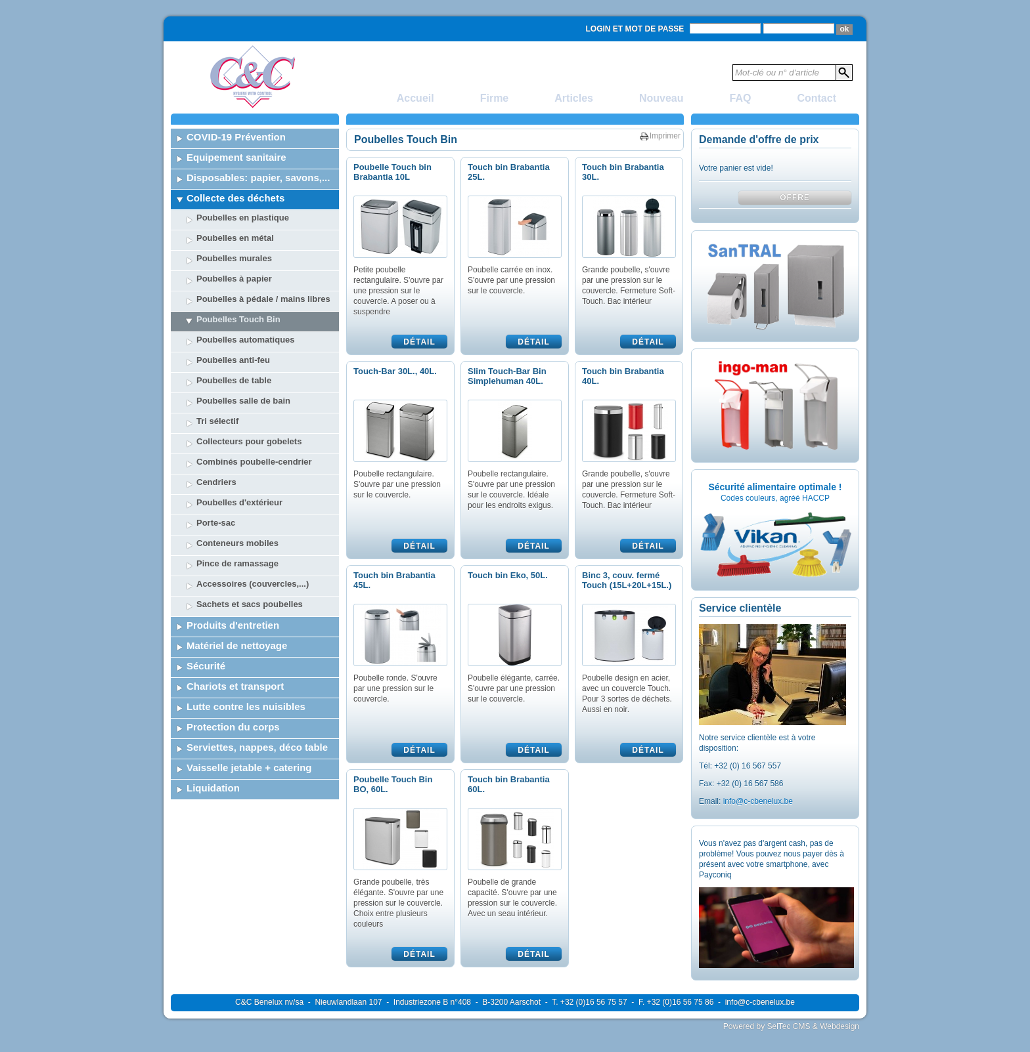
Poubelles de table (233, 380)
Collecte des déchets (235, 197)
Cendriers (216, 482)
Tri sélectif (217, 421)
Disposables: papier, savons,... (258, 177)
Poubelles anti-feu (233, 360)
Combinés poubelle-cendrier (254, 462)
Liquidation (213, 787)
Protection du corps (233, 726)
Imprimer (665, 135)
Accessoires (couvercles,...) (252, 584)
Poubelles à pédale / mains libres (263, 299)
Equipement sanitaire (236, 157)
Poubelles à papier (234, 279)
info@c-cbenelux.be (758, 801)
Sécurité (206, 665)
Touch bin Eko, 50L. (508, 575)
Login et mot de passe (635, 28)
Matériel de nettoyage (237, 645)
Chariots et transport (235, 686)
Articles (573, 98)
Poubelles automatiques (245, 340)
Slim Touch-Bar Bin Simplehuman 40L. (507, 376)
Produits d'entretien (233, 625)
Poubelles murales (234, 258)
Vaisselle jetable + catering (249, 767)
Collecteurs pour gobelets (249, 441)
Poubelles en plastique (242, 217)
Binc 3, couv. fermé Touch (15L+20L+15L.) (626, 580)
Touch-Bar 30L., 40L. (395, 371)
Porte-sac (215, 523)
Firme (494, 98)
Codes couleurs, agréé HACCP (775, 498)
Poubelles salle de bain (243, 401)
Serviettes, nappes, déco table (257, 747)
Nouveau (661, 98)
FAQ (740, 98)
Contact (816, 98)
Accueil (415, 98)
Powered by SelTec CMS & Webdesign (791, 1026)
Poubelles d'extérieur (239, 502)
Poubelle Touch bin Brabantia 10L (392, 172)
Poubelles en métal (235, 238)
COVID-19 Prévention (236, 136)
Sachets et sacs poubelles (249, 604)
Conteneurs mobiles (237, 543)
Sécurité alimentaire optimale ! (774, 487)
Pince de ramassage (237, 563)
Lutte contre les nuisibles (246, 706)
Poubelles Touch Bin (238, 319)
